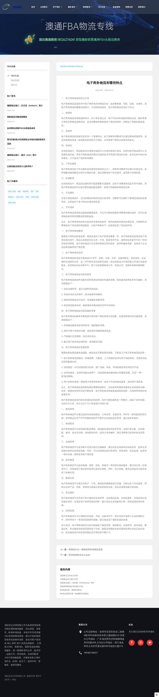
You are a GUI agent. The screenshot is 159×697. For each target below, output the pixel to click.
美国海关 (26, 191)
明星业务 (129, 7)
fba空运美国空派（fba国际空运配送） (75, 594)
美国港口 (11, 197)
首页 (33, 7)
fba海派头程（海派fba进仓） (71, 590)
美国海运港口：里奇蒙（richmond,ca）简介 (77, 583)
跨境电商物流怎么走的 (79, 555)
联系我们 (141, 7)
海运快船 (15, 80)
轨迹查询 (116, 7)
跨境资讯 (86, 7)
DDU (37, 191)
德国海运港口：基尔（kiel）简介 (22, 155)
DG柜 (27, 197)
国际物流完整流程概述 (17, 117)
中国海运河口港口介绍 (69, 579)
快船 (19, 191)
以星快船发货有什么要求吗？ (20, 166)
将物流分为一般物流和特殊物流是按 (86, 549)
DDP (32, 191)
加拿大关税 (12, 191)
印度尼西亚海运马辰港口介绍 (71, 586)
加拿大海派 (35, 197)
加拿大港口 (20, 197)
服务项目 (71, 7)
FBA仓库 (101, 7)
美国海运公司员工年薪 (69, 576)
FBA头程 (15, 75)
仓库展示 (44, 7)
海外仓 (14, 85)
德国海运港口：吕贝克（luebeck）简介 (25, 106)
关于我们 (56, 7)
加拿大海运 (12, 202)
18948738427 (147, 652)
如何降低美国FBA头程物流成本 (21, 128)
